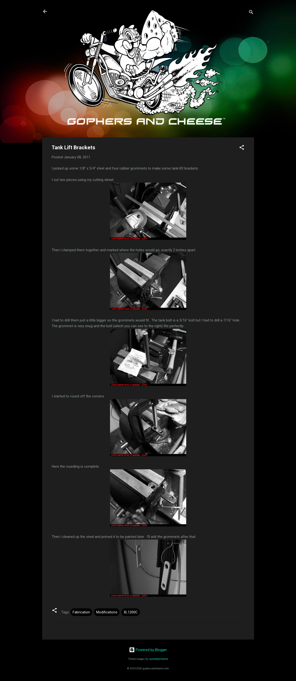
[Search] (251, 13)
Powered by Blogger (148, 650)
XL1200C (131, 612)
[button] (242, 148)
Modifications (106, 612)
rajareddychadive (158, 659)
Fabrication (81, 612)
